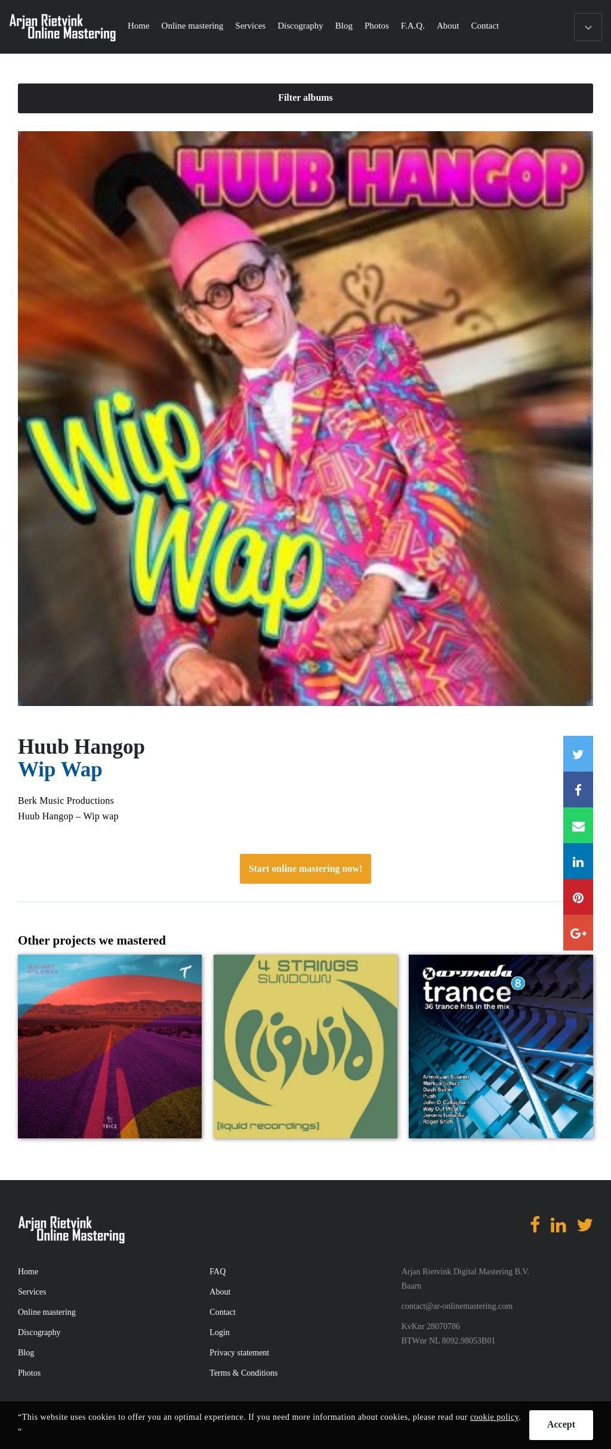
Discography (300, 25)
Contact (485, 25)
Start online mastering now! (306, 868)
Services (250, 25)
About (448, 25)
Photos (377, 25)
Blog (344, 25)
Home (139, 25)
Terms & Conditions (243, 1372)
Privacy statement (239, 1352)
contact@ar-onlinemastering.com (457, 1306)
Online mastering (193, 25)
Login (219, 1332)
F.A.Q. (413, 25)
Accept (561, 1424)
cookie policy (494, 1417)
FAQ (217, 1271)
